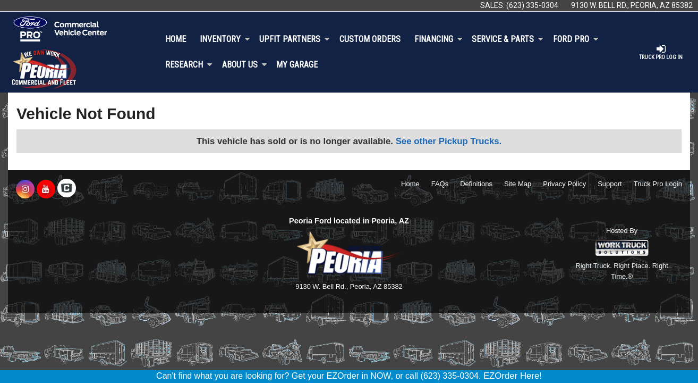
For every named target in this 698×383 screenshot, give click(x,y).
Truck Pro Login (658, 184)
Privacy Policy (564, 184)
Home (175, 39)
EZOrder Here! (512, 376)
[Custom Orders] (370, 39)
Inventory (225, 39)
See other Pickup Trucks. (449, 141)
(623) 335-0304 (532, 5)
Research (188, 65)
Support (610, 184)
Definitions (476, 184)
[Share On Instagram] (25, 189)
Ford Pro (576, 39)
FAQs (440, 184)
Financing (438, 39)
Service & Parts (507, 39)
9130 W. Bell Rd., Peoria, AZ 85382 (632, 5)
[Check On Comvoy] (66, 189)
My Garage (297, 65)
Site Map (517, 184)
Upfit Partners (294, 39)
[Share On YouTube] (46, 189)
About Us (244, 65)
